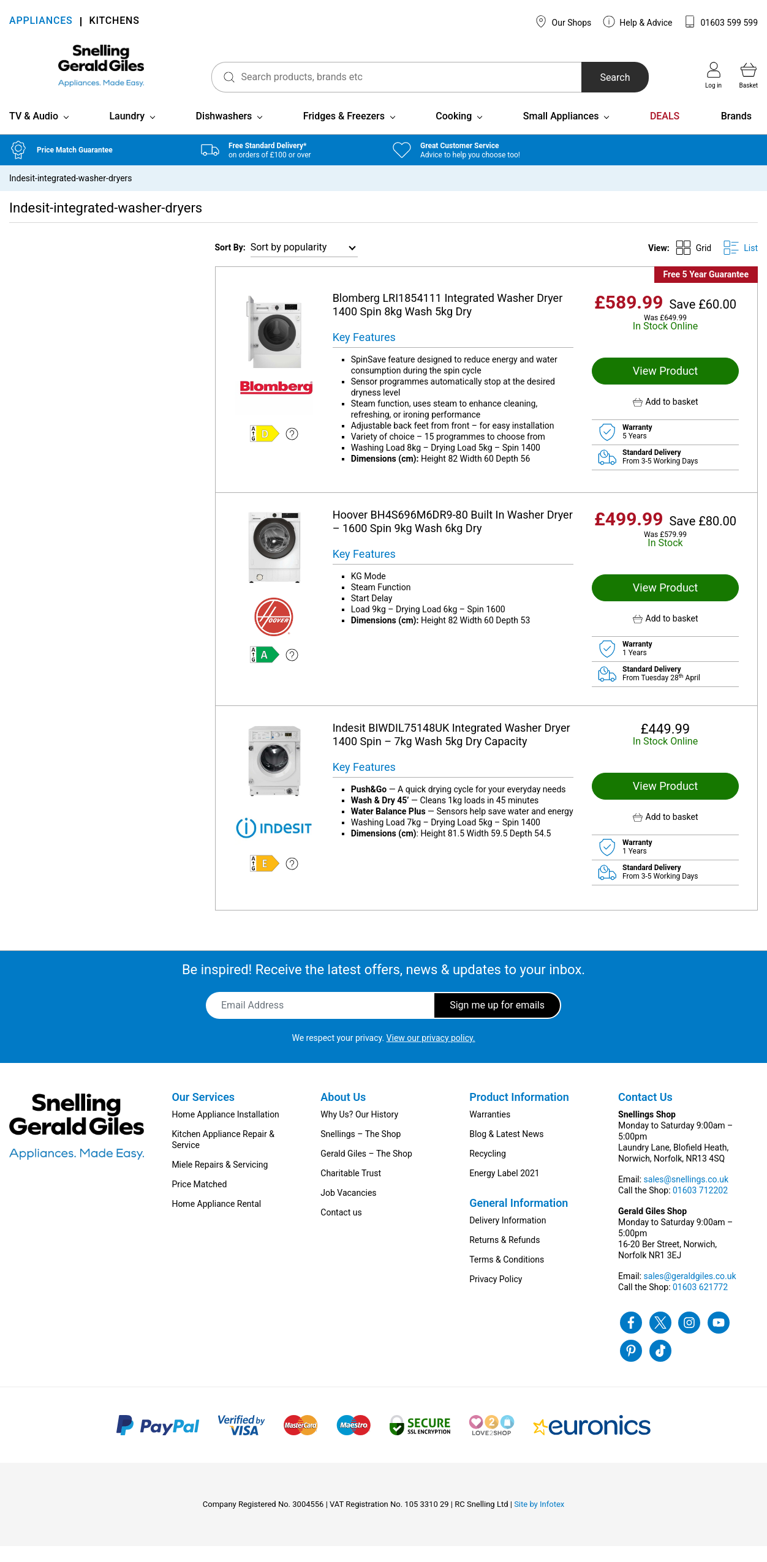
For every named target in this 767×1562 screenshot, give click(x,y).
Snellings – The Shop (360, 1150)
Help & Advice (638, 21)
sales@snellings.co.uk (686, 1195)
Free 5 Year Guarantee (706, 290)
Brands (736, 132)
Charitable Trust (350, 1189)
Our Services (203, 1112)
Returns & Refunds (504, 1256)
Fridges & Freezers (344, 132)
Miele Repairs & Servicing (220, 1180)
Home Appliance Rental (216, 1220)
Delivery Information (507, 1236)
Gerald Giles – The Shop (366, 1169)
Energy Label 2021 (504, 1189)
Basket (748, 75)
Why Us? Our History (359, 1130)
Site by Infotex (539, 1520)
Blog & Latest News (506, 1150)
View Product (665, 386)
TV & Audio (33, 132)
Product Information (519, 1112)
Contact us (340, 1228)
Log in (713, 75)
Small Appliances (561, 132)
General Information (518, 1218)
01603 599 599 (721, 21)
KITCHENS (114, 21)
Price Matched (199, 1200)
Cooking (454, 132)
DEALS (664, 132)
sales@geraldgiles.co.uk (690, 1292)
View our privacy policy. (431, 1054)
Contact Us (645, 1112)
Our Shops (563, 21)
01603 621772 (700, 1303)
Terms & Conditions (506, 1275)
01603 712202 (700, 1206)
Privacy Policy (495, 1295)
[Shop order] (304, 263)
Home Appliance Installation (225, 1130)
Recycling (487, 1169)
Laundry (127, 132)
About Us (343, 1112)
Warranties (489, 1130)
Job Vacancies (348, 1209)
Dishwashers (224, 132)
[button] (665, 418)
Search (600, 77)
